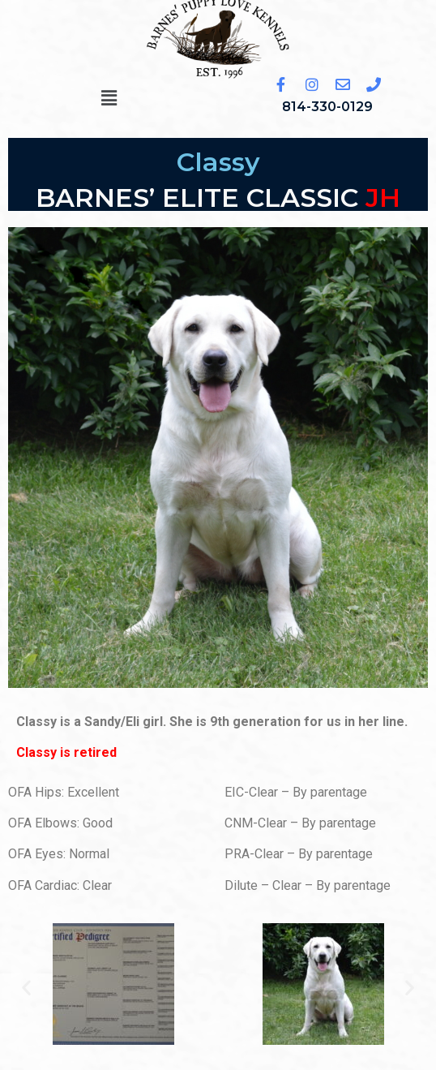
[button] (108, 98)
